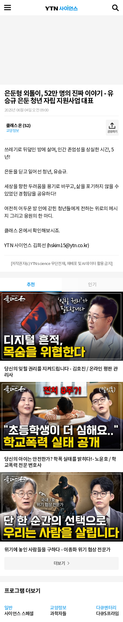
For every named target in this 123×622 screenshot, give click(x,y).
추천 (31, 284)
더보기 (59, 563)
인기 (92, 284)
